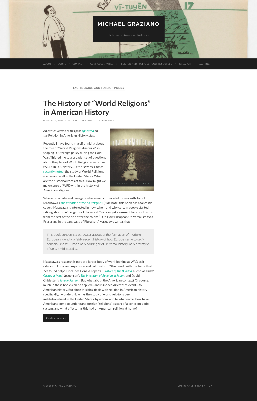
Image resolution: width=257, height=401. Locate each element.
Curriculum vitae (101, 64)
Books (62, 64)
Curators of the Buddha (117, 271)
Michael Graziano (129, 24)
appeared (88, 131)
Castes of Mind (52, 275)
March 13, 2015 (53, 120)
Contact (78, 64)
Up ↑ (211, 385)
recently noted (53, 171)
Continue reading (56, 317)
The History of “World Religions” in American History (97, 108)
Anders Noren (196, 385)
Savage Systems (69, 280)
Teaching (203, 64)
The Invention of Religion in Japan (102, 275)
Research (184, 64)
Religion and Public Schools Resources (146, 64)
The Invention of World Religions (81, 203)
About (47, 64)
